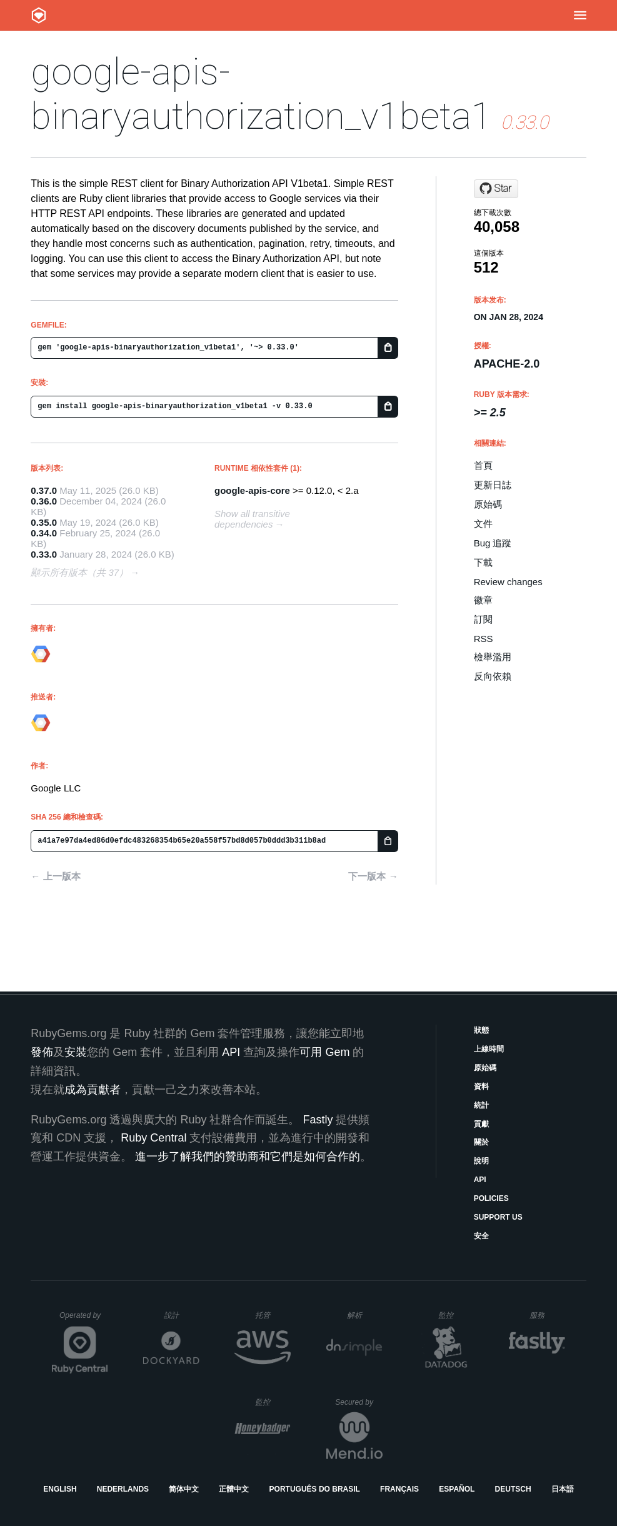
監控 (456, 1315)
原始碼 (488, 504)
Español (456, 1489)
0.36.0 (44, 501)
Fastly (318, 1119)
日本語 (562, 1489)
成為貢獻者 (92, 1089)
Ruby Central (153, 1138)
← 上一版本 (55, 876)
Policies (491, 1198)
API (480, 1179)
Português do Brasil (314, 1489)
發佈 (42, 1052)
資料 (481, 1086)
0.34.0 (44, 533)
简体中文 (184, 1489)
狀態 (481, 1030)
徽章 (483, 600)
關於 (481, 1142)
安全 (481, 1236)
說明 (481, 1161)
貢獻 (481, 1124)
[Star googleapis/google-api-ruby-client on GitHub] (496, 188)
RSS (483, 638)
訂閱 (483, 619)
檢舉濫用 (492, 656)
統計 (481, 1105)
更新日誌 (492, 484)
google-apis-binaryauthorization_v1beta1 (261, 93)
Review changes (508, 581)
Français (399, 1489)
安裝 (75, 1052)
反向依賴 (492, 676)
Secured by (358, 1402)
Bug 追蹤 (493, 543)
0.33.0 (44, 554)
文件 (483, 523)
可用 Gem (324, 1052)
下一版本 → (373, 876)
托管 (271, 1315)
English (59, 1489)
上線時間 (489, 1049)
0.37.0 (44, 490)
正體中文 (234, 1489)
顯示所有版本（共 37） (79, 572)
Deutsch (513, 1489)
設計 (181, 1315)
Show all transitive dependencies (252, 519)
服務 (546, 1315)
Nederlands (123, 1489)
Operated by (83, 1319)
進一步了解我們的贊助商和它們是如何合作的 (247, 1156)
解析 (365, 1315)
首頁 (483, 465)
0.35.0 (44, 522)
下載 (483, 562)
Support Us (498, 1217)
